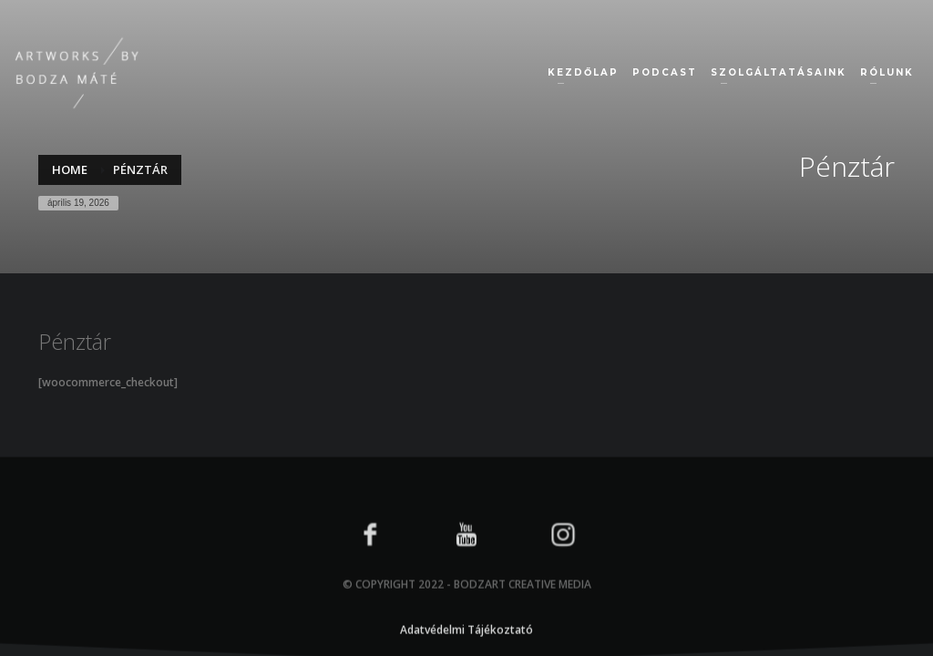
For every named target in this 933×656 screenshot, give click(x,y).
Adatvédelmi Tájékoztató (466, 648)
